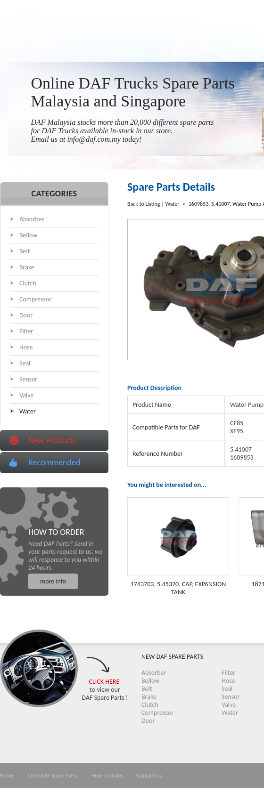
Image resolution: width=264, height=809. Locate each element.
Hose (26, 347)
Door (26, 315)
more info (53, 581)
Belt (24, 251)
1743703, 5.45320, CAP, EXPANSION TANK (178, 588)
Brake (26, 267)
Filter (26, 331)
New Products (52, 440)
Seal (24, 363)
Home (7, 775)
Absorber (31, 219)
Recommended (54, 462)
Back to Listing (143, 204)
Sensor (28, 379)
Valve (26, 395)
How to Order (107, 775)
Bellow (28, 235)
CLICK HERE (104, 682)
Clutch (27, 283)
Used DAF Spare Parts (52, 775)
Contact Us (149, 775)
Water (27, 411)
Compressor (35, 299)
